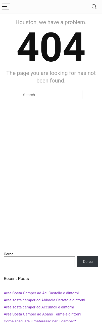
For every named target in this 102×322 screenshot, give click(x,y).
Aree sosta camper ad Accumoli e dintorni (39, 307)
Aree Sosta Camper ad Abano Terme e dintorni (42, 314)
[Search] (94, 7)
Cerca (9, 254)
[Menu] (6, 7)
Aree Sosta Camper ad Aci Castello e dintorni (41, 293)
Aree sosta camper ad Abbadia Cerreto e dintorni (44, 300)
